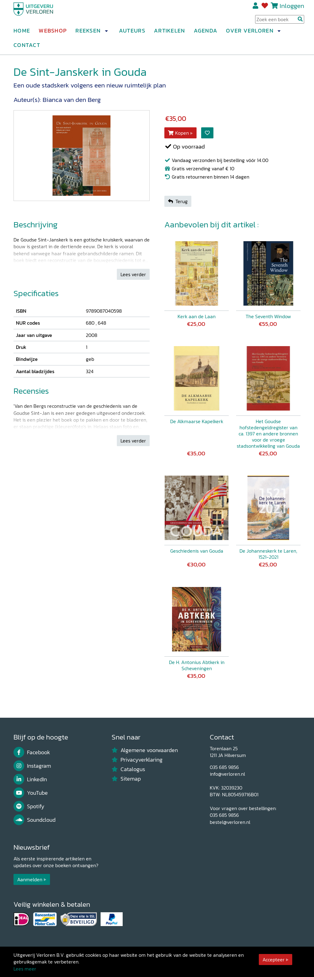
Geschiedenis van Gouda (196, 550)
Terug (178, 201)
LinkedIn (30, 779)
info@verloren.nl (227, 774)
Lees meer (24, 968)
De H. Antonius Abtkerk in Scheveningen (196, 665)
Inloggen (292, 8)
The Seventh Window (268, 316)
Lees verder (133, 274)
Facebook (31, 752)
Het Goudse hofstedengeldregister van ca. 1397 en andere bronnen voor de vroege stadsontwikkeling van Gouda (268, 434)
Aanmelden (29, 879)
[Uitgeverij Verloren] (42, 13)
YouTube (30, 793)
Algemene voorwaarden (145, 750)
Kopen (178, 133)
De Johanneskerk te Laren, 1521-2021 (268, 554)
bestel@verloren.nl (230, 822)
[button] (106, 33)
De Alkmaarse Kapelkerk (196, 421)
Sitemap (126, 779)
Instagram (32, 766)
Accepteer (273, 959)
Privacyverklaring (137, 760)
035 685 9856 (224, 767)
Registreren (256, 8)
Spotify (28, 806)
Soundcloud (34, 820)
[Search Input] (279, 21)
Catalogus (128, 769)
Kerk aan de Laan (197, 316)
